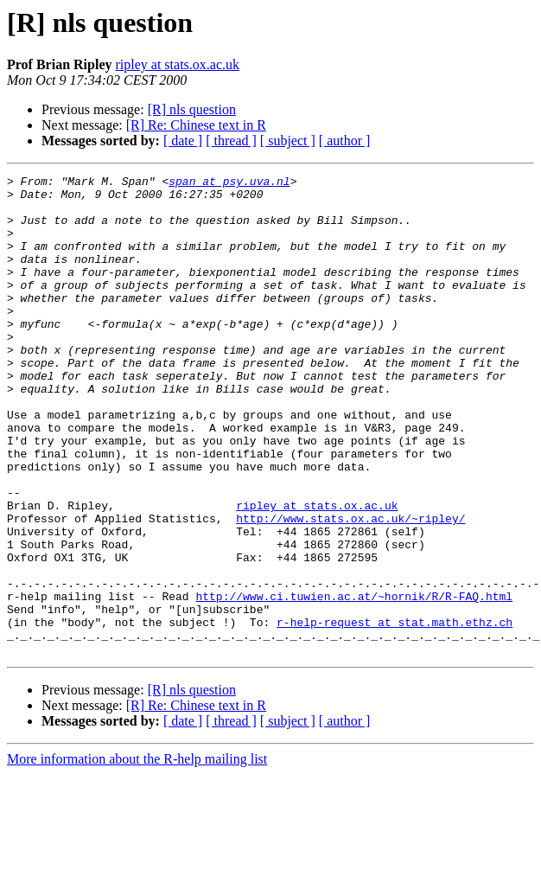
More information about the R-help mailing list (137, 855)
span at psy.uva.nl (229, 183)
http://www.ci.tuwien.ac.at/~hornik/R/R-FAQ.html (353, 681)
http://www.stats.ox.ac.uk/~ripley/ (350, 588)
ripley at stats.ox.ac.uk (177, 64)
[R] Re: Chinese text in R (196, 125)
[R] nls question (192, 109)
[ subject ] (287, 140)
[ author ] (345, 140)
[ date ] (182, 140)
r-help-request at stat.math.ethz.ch (394, 712)
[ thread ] (231, 140)
